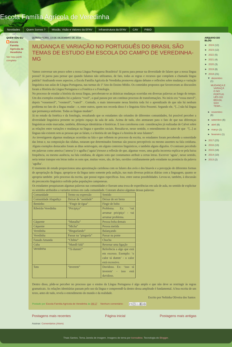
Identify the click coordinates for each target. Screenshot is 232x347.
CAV (135, 29)
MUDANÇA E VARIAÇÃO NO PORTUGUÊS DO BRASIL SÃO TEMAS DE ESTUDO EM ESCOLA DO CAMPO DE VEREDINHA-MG (112, 52)
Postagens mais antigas (178, 316)
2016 (211, 145)
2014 (211, 154)
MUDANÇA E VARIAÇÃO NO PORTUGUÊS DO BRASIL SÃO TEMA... (218, 95)
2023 (211, 49)
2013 (211, 159)
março (215, 129)
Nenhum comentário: (112, 303)
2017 (211, 140)
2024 (211, 45)
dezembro (216, 78)
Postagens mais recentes (51, 316)
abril (214, 124)
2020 (211, 64)
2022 (211, 54)
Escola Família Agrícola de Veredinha (54, 17)
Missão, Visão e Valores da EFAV (72, 29)
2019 (211, 69)
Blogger (164, 337)
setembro (216, 119)
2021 (211, 59)
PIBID (148, 29)
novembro (216, 112)
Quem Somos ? (35, 29)
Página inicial (115, 316)
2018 (211, 74)
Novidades (13, 29)
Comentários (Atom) (53, 323)
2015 (211, 150)
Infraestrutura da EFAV (112, 29)
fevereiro (216, 134)
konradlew (136, 337)
